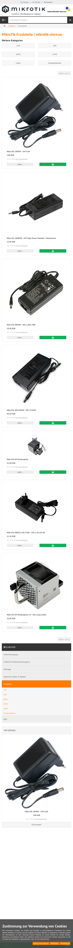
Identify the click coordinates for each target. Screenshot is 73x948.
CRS (54, 45)
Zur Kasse (25, 2)
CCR (18, 45)
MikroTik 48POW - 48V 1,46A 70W (21, 325)
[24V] (54, 54)
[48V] (18, 54)
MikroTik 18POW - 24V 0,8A (18, 151)
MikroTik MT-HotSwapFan (17, 459)
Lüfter (18, 63)
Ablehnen (54, 943)
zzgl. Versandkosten (22, 159)
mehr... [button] (20, 164)
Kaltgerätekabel (54, 63)
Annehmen (65, 943)
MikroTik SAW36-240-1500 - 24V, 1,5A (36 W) (26, 532)
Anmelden (48, 2)
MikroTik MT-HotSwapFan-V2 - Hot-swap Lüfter (26, 614)
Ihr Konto (36, 2)
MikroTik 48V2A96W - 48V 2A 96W (21, 410)
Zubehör (10, 647)
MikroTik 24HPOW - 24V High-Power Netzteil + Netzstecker (31, 238)
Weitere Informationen (41, 943)
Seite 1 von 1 (64, 73)
